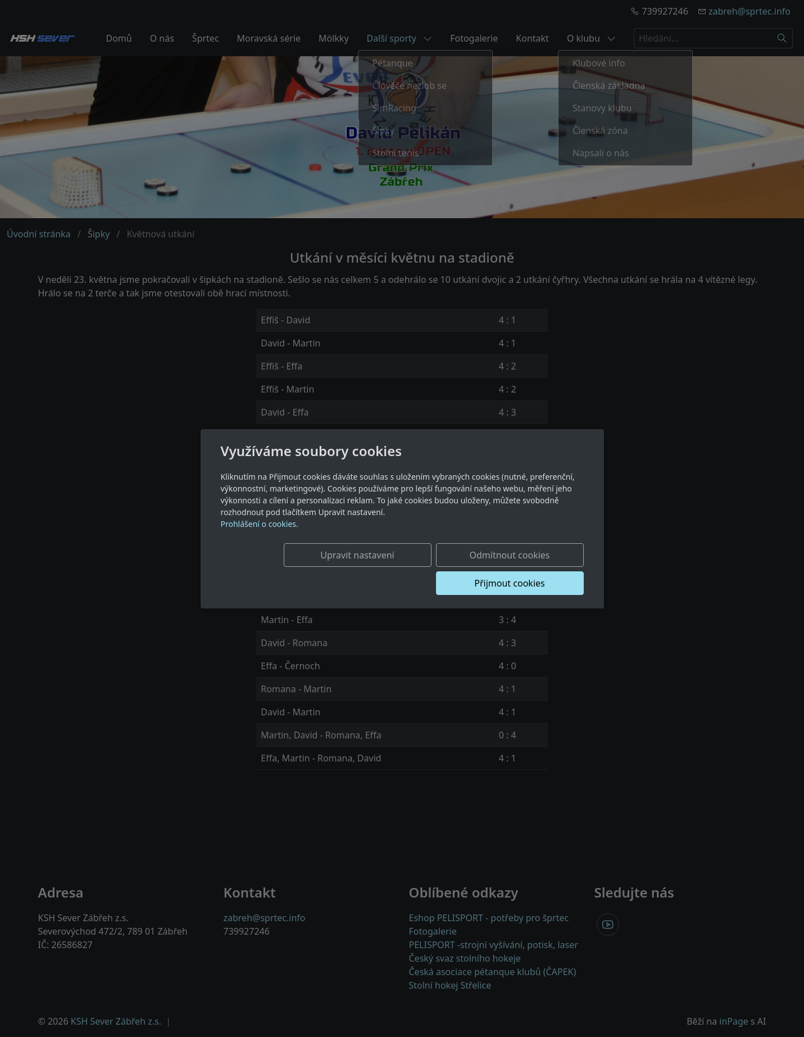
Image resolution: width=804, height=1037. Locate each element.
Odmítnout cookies (417, 569)
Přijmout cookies (529, 569)
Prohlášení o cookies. (259, 538)
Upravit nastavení (305, 569)
